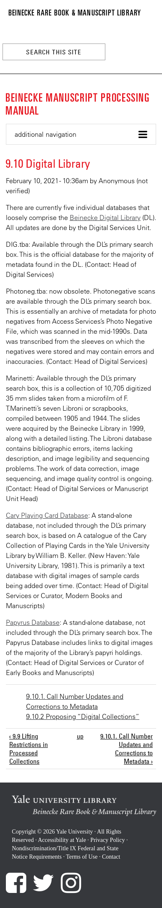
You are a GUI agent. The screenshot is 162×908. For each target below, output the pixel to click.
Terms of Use (81, 857)
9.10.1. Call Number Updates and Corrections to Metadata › (126, 748)
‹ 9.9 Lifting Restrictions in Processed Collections (28, 748)
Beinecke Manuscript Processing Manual (77, 103)
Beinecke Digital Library (105, 217)
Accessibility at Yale (62, 840)
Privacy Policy (107, 840)
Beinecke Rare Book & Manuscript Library (74, 12)
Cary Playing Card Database (47, 515)
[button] (81, 134)
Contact (111, 857)
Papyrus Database (33, 622)
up (80, 736)
